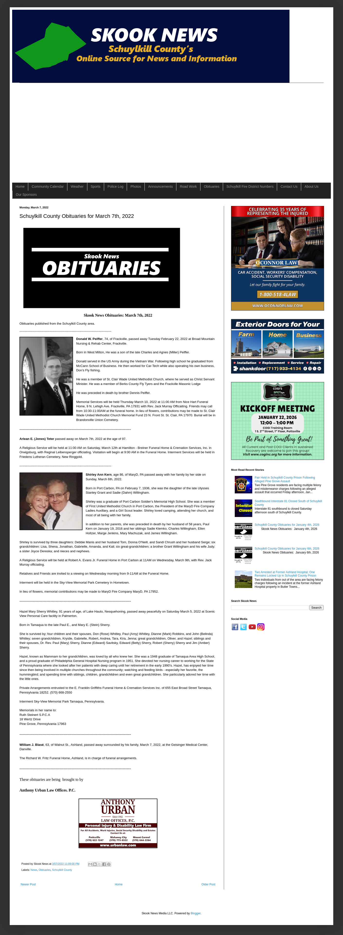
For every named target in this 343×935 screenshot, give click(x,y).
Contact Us (288, 186)
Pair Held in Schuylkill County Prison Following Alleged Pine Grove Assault (285, 479)
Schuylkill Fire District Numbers (250, 186)
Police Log (115, 186)
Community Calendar (48, 186)
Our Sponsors (26, 194)
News (34, 869)
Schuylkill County (62, 869)
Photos (135, 186)
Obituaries (211, 186)
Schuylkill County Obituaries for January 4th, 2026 (287, 524)
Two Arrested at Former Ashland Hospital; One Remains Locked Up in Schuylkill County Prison (285, 573)
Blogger (196, 913)
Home (20, 186)
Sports (95, 186)
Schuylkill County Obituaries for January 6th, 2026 (287, 548)
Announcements (160, 186)
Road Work (188, 186)
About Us (312, 186)
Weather (77, 186)
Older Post (208, 884)
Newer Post (28, 884)
